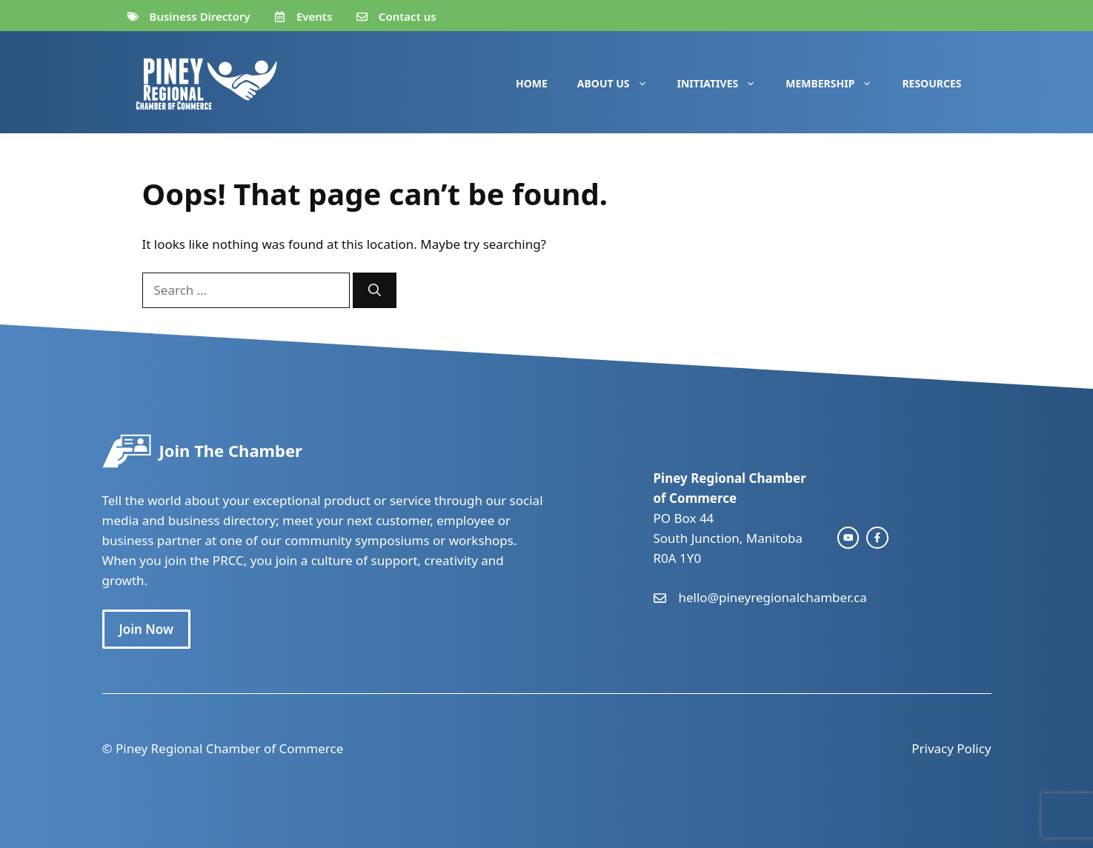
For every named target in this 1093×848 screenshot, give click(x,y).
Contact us (407, 16)
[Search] (374, 290)
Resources (931, 83)
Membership (836, 83)
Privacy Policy (951, 748)
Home (532, 83)
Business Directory (200, 16)
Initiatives (724, 83)
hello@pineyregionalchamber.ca (773, 597)
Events (314, 16)
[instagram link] (848, 538)
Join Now (146, 629)
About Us (619, 83)
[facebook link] (877, 538)
